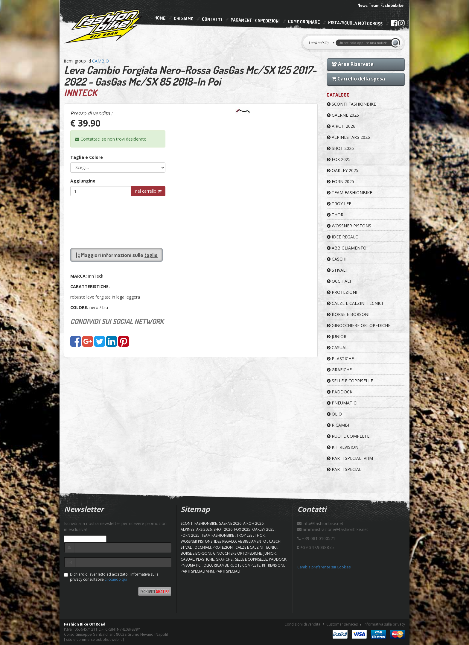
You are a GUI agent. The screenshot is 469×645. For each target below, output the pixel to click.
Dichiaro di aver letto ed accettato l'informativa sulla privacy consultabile (111, 577)
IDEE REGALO (343, 237)
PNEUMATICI (342, 403)
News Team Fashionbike (380, 5)
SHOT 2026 (340, 148)
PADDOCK (339, 392)
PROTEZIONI (342, 292)
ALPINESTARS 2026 (348, 137)
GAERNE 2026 (343, 115)
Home (159, 18)
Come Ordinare (304, 22)
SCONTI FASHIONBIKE (351, 104)
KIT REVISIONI (343, 447)
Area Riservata (353, 64)
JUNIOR (336, 336)
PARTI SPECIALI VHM (350, 458)
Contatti (212, 19)
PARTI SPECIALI (345, 469)
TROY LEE (339, 203)
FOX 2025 (339, 159)
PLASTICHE (340, 358)
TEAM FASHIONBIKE (349, 192)
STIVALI (337, 270)
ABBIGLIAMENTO (346, 248)
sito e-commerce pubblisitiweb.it (94, 639)
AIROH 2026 (341, 126)
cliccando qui (116, 579)
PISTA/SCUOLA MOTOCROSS (355, 23)
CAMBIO (100, 61)
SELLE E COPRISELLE (350, 381)
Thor (335, 214)
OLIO (334, 414)
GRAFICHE (339, 369)
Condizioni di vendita (302, 624)
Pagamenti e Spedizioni (255, 20)
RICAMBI (338, 425)
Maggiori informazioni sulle (116, 255)
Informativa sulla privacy (384, 624)
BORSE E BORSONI (348, 314)
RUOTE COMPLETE (348, 436)
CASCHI (336, 259)
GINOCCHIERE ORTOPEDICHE (358, 325)
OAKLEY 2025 (342, 170)
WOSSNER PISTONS (349, 226)
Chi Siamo (184, 19)
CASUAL (337, 347)
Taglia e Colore (86, 157)
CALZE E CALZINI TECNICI (355, 303)
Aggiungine (82, 181)
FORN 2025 (340, 181)
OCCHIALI (339, 281)
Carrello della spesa (358, 78)
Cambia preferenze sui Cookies (324, 567)
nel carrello (148, 191)
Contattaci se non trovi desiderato (111, 139)
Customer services (342, 624)
